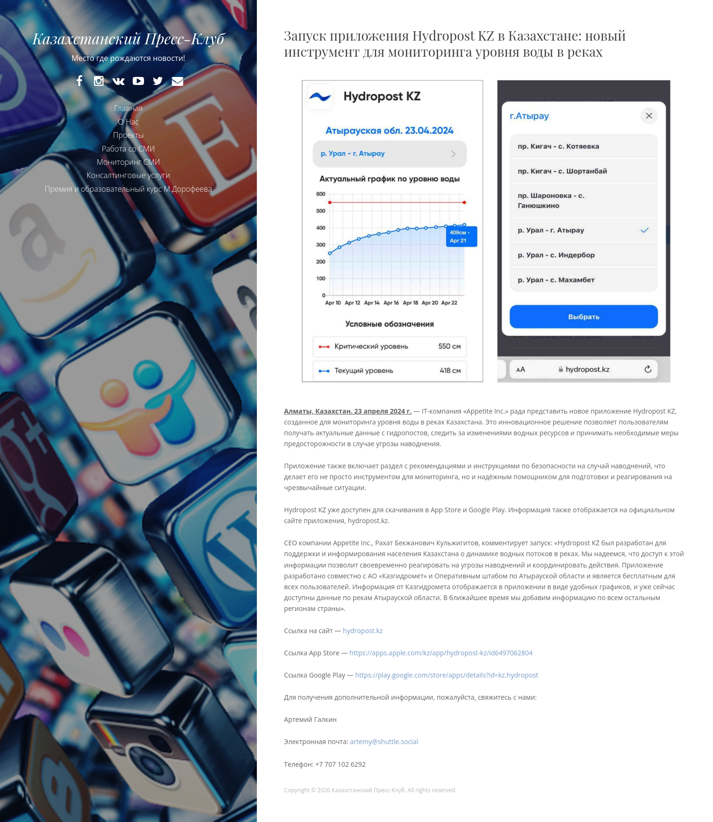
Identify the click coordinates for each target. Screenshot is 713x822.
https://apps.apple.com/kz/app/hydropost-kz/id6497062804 (441, 652)
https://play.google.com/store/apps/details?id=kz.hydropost (447, 674)
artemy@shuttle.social (384, 741)
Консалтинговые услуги (128, 175)
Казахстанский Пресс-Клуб (128, 38)
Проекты (128, 135)
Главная (128, 108)
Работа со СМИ (128, 149)
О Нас (128, 122)
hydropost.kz (363, 630)
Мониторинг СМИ (128, 162)
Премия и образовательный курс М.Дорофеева (128, 189)
